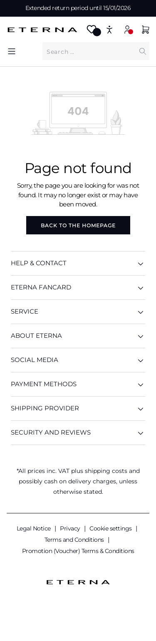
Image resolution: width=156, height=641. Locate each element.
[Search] (142, 51)
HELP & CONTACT (78, 263)
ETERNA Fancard (78, 287)
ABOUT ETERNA (78, 336)
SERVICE (78, 311)
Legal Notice (34, 528)
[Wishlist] (92, 32)
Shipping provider (78, 408)
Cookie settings (111, 528)
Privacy (71, 528)
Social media (78, 360)
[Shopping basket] (146, 31)
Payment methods (78, 384)
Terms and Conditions (75, 539)
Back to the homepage (78, 225)
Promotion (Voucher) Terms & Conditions (78, 551)
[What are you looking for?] (89, 51)
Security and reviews (78, 432)
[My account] (127, 29)
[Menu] (12, 51)
